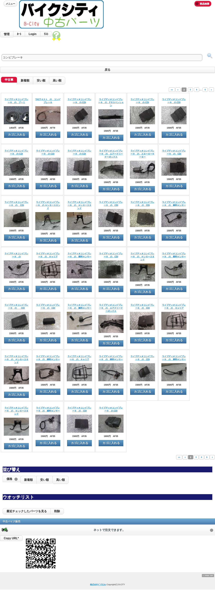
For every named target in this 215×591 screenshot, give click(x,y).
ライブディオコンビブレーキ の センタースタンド (48, 205)
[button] (11, 479)
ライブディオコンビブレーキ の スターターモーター (142, 154)
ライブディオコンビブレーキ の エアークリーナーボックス (111, 154)
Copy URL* (11, 538)
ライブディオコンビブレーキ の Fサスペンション (110, 102)
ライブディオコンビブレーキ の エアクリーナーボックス (111, 308)
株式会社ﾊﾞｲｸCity (98, 584)
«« (172, 90)
